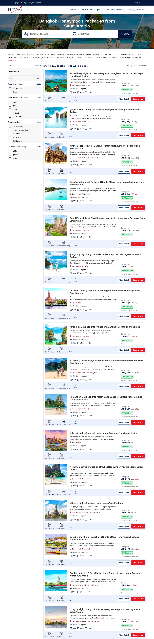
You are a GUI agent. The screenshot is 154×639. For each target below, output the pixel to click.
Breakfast (16, 134)
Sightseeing (17, 141)
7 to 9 (15, 109)
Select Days (84, 34)
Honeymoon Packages (115, 10)
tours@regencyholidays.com (31, 3)
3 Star (15, 151)
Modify (125, 33)
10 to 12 (16, 113)
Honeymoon (18, 88)
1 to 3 (15, 102)
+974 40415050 (13, 3)
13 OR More (17, 117)
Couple (16, 92)
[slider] (10, 76)
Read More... (12, 60)
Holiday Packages (137, 10)
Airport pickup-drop (20, 130)
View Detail (124, 99)
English (138, 3)
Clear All (38, 65)
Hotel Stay (17, 137)
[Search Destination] (50, 34)
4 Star (15, 155)
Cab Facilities (18, 126)
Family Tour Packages (91, 10)
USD (144, 3)
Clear (39, 84)
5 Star (15, 158)
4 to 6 (15, 106)
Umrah (74, 10)
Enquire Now (138, 99)
